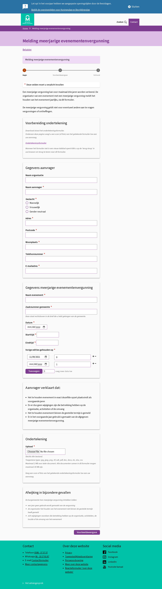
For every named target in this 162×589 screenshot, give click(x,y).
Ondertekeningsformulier (35, 144)
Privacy (68, 552)
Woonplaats (32, 243)
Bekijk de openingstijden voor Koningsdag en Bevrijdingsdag (60, 9)
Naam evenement (35, 296)
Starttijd (31, 336)
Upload (30, 448)
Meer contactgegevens (36, 564)
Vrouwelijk (33, 208)
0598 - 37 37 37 (41, 552)
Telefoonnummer (35, 255)
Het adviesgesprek (34, 583)
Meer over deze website (76, 564)
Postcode (31, 231)
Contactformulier (40, 560)
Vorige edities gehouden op (40, 351)
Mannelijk (32, 204)
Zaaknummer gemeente (38, 308)
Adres (29, 219)
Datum (30, 324)
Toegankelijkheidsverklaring (79, 556)
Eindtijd (30, 344)
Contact (134, 22)
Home (25, 28)
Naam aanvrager (34, 188)
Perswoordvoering (74, 560)
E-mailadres (32, 267)
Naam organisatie (34, 176)
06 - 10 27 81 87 (42, 556)
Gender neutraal (36, 213)
